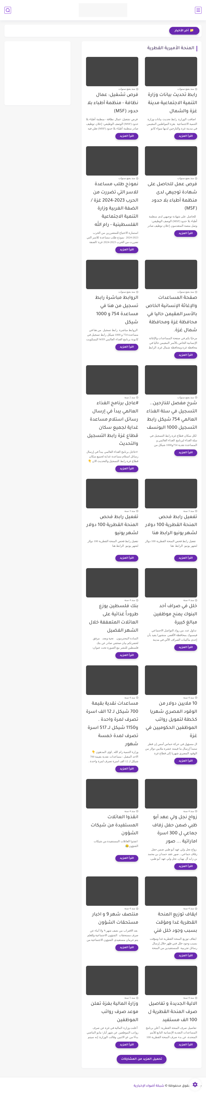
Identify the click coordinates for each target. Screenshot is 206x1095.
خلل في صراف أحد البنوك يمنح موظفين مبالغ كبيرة (175, 614)
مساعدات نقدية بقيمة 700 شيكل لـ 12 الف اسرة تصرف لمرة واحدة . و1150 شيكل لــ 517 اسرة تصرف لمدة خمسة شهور (112, 724)
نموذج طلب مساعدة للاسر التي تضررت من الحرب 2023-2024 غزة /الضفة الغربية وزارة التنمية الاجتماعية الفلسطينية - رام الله (114, 205)
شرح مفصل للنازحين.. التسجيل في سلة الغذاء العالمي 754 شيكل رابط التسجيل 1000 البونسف (171, 415)
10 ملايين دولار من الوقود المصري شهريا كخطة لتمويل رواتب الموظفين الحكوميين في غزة (171, 720)
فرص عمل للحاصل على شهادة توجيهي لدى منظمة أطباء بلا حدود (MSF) (172, 196)
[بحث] (7, 10)
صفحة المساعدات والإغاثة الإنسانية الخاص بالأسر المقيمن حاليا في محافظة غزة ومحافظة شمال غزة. (171, 314)
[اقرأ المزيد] (185, 136)
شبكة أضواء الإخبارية (149, 1086)
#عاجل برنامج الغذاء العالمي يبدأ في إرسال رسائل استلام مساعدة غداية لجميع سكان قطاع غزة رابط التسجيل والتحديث (112, 424)
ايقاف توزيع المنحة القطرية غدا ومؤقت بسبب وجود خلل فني (175, 923)
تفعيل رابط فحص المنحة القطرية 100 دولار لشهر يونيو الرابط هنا (171, 525)
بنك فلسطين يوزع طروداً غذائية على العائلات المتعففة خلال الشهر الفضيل (113, 618)
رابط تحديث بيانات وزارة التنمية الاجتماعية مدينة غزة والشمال (172, 103)
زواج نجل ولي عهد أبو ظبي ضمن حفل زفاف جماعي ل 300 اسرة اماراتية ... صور (174, 829)
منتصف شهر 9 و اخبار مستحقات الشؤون (115, 918)
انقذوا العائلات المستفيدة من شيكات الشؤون (114, 825)
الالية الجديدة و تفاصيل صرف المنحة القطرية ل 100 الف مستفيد (172, 1012)
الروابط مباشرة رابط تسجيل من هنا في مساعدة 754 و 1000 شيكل (116, 310)
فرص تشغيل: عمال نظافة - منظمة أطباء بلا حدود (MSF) (112, 103)
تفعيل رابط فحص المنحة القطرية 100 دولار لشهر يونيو (112, 525)
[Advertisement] (37, 73)
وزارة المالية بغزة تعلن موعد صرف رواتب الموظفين (114, 1012)
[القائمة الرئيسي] (198, 10)
